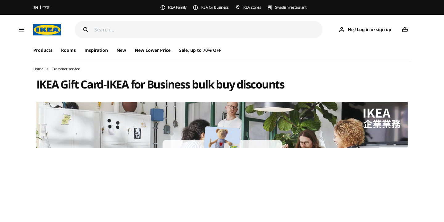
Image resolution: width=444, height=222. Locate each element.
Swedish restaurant (290, 7)
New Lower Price (153, 50)
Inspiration (96, 50)
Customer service (65, 69)
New (121, 50)
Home (38, 69)
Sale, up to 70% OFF (200, 50)
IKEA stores (252, 7)
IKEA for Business (215, 7)
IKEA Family (177, 7)
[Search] (208, 30)
